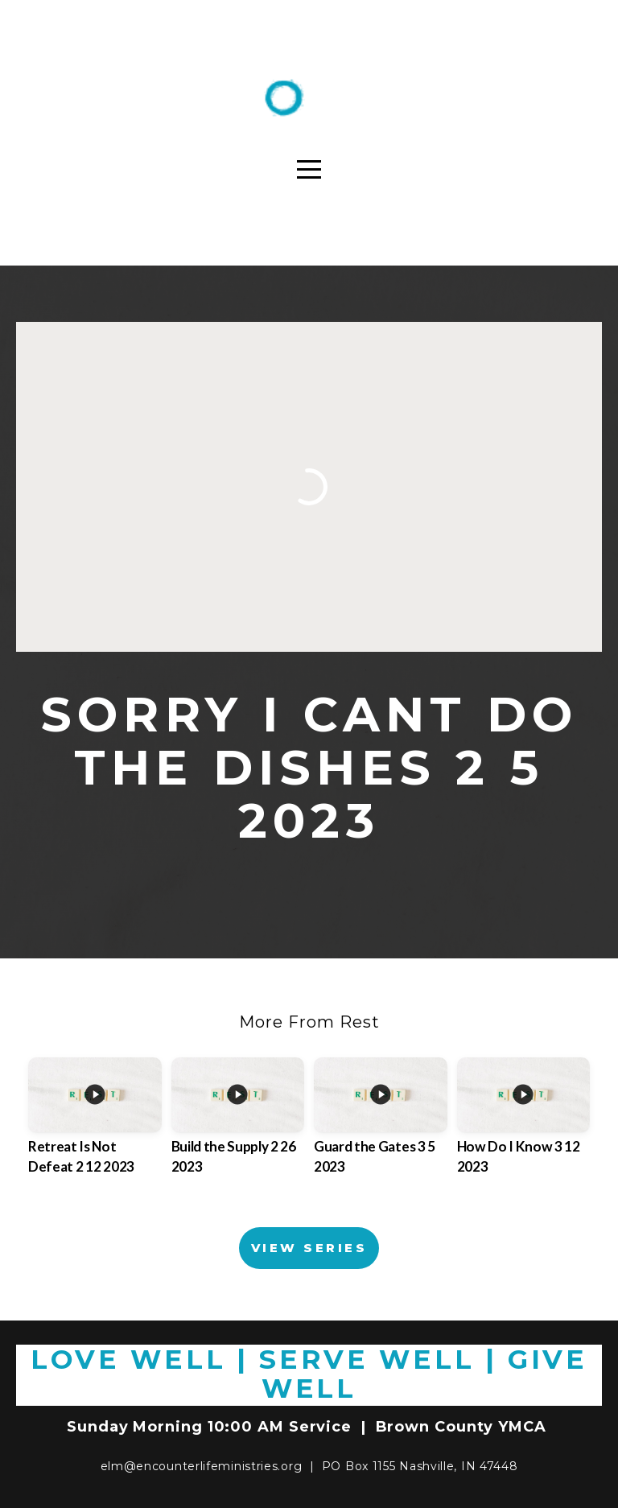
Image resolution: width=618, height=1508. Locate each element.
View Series (309, 1247)
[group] (95, 1130)
